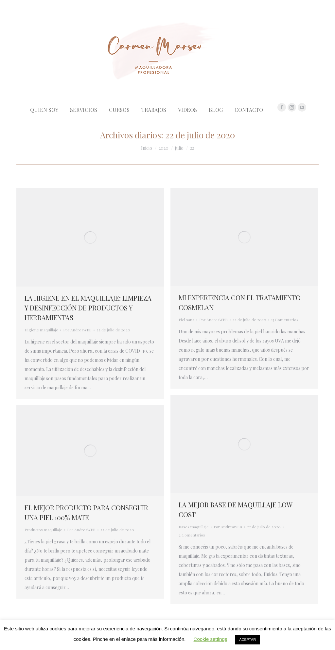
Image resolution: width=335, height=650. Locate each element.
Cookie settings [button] (210, 639)
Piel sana (186, 319)
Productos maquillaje (43, 529)
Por (77, 329)
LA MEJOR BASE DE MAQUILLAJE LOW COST (235, 509)
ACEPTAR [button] (247, 639)
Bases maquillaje (194, 526)
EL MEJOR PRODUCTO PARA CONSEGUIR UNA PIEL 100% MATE (86, 512)
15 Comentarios (284, 319)
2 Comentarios (192, 534)
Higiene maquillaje (41, 329)
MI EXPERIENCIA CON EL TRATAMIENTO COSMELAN (240, 302)
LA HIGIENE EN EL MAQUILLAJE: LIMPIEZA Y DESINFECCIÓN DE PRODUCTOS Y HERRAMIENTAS (88, 307)
